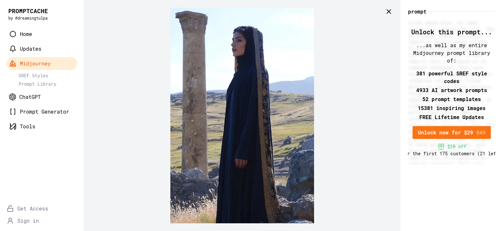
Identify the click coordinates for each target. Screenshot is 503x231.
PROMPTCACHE (28, 11)
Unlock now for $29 (451, 132)
